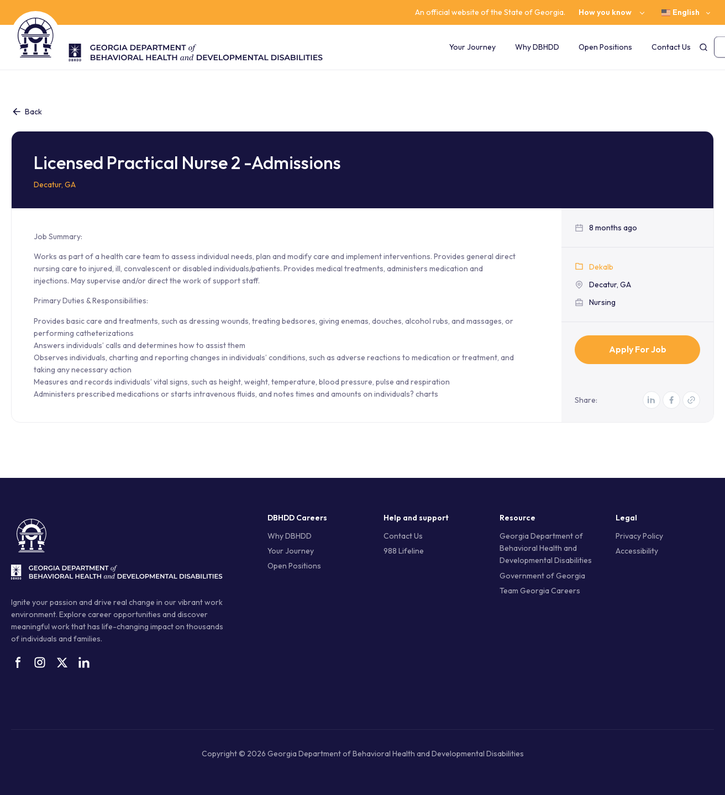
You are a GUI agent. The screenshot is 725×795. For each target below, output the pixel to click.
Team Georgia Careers (540, 591)
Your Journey (472, 47)
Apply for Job (637, 349)
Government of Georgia (542, 576)
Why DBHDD (537, 47)
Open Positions (605, 47)
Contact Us (671, 47)
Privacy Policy (639, 536)
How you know (605, 12)
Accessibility (637, 551)
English (680, 12)
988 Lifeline (403, 551)
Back (26, 111)
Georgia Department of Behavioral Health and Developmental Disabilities (546, 548)
